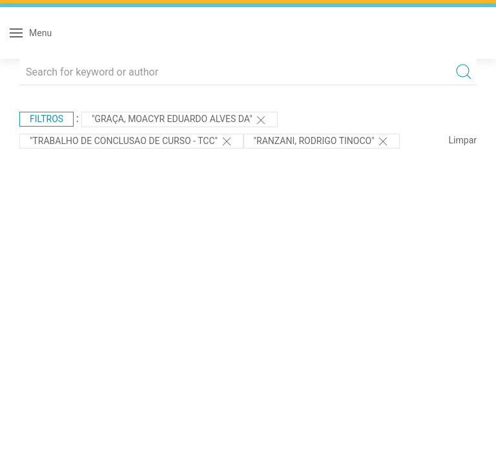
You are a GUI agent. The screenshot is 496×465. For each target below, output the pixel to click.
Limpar (463, 140)
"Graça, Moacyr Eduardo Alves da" (179, 120)
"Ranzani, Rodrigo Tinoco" (322, 141)
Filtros (46, 119)
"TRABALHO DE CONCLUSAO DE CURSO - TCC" (131, 141)
